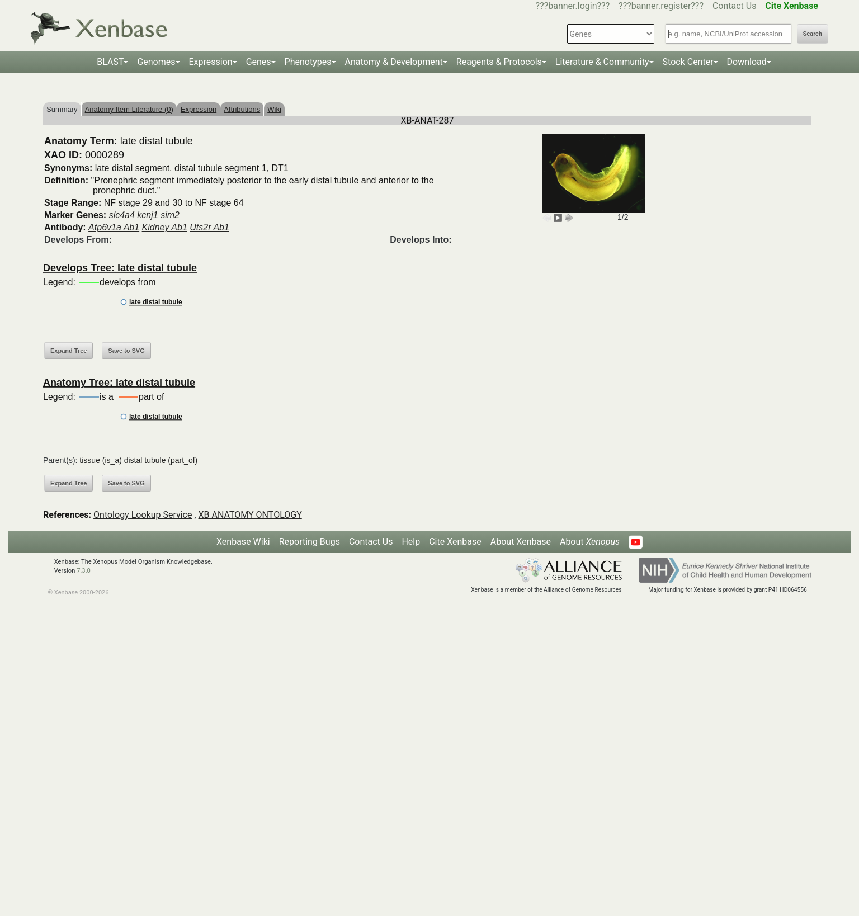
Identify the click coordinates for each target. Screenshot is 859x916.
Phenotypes (308, 61)
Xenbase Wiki (243, 541)
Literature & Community (602, 61)
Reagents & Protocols (499, 61)
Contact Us (734, 6)
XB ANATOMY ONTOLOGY (250, 514)
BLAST (110, 61)
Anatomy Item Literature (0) (129, 109)
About (590, 541)
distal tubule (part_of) (161, 460)
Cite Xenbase (455, 541)
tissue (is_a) (100, 460)
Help (411, 541)
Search (812, 33)
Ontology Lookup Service (142, 514)
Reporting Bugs (309, 541)
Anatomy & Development (394, 61)
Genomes (156, 61)
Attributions (242, 109)
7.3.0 (84, 570)
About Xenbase (520, 541)
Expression (211, 61)
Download (747, 61)
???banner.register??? (661, 6)
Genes (258, 61)
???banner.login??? (573, 6)
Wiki (274, 109)
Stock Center (688, 61)
